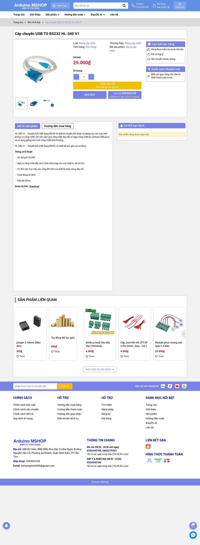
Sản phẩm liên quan (37, 300)
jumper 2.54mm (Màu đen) (28, 344)
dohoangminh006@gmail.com (37, 465)
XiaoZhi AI (97, 14)
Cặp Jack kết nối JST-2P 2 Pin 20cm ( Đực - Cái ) (134, 344)
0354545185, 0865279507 (102, 450)
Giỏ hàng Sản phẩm (163, 6)
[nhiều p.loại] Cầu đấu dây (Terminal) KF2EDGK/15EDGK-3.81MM (98, 344)
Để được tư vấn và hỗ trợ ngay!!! (124, 94)
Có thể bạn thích (132, 125)
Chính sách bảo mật (24, 404)
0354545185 (33, 461)
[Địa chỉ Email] (42, 386)
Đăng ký (106, 413)
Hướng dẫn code (74, 14)
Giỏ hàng (106, 418)
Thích (20, 356)
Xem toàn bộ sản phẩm (100, 369)
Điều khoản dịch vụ (68, 418)
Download (34, 186)
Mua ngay (89, 95)
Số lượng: (77, 70)
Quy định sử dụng (23, 418)
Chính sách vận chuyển (26, 409)
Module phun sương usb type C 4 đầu (168, 344)
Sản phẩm (52, 14)
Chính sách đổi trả (23, 413)
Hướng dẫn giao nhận (69, 413)
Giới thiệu (35, 14)
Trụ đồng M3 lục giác (63, 337)
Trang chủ (19, 14)
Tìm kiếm (107, 404)
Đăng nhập (108, 409)
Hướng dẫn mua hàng (70, 404)
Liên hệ (114, 14)
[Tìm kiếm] (124, 5)
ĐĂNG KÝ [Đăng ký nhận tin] (64, 386)
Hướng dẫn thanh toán (70, 409)
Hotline (142, 6)
